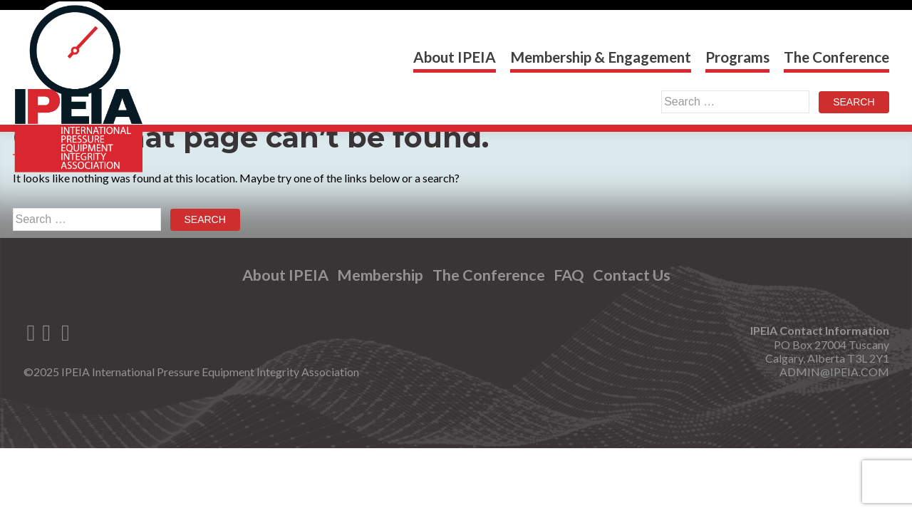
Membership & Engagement (600, 57)
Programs (737, 57)
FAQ (569, 275)
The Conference (836, 57)
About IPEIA (454, 57)
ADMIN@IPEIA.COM (834, 371)
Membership (380, 275)
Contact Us (631, 275)
